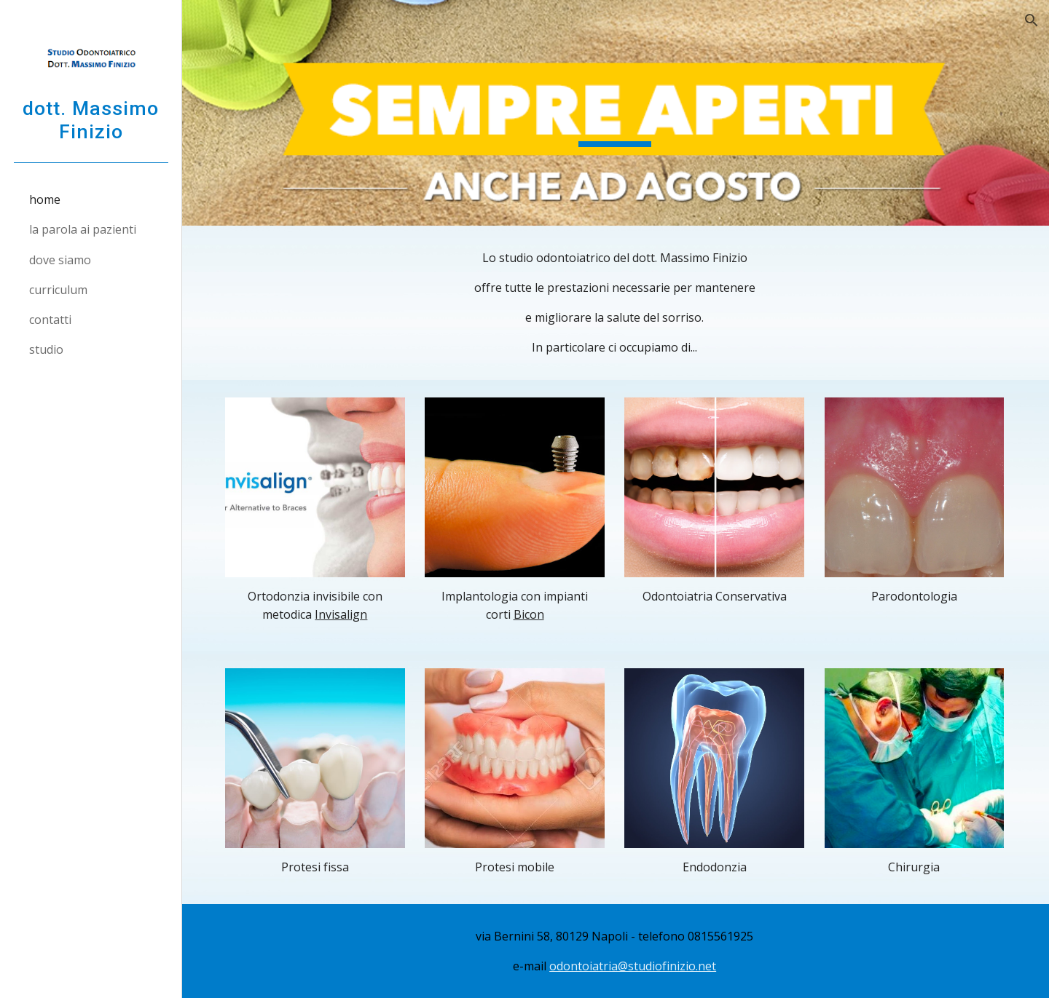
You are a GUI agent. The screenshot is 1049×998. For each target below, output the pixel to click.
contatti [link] (50, 320)
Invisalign (343, 614)
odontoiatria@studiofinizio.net (634, 965)
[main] (616, 303)
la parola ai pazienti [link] (82, 229)
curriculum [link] (58, 290)
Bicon (529, 614)
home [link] (44, 199)
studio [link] (46, 349)
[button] (1031, 20)
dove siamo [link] (60, 260)
